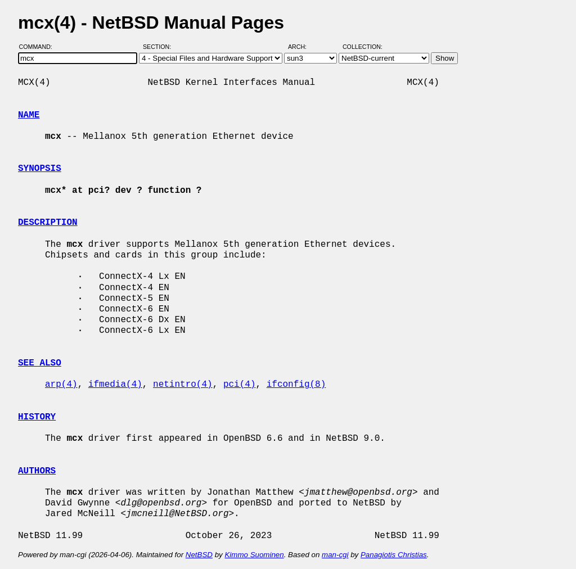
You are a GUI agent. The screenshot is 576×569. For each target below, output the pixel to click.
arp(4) (61, 384)
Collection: (362, 46)
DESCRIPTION (48, 222)
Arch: (302, 46)
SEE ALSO (39, 363)
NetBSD (199, 554)
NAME (28, 115)
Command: (39, 46)
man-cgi (335, 554)
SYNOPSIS (39, 168)
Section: (159, 46)
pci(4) (239, 384)
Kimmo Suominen (254, 554)
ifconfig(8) (296, 384)
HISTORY (37, 417)
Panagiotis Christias (394, 554)
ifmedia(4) (115, 384)
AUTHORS (37, 471)
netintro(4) (183, 384)
